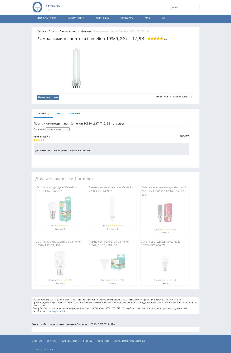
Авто (147, 18)
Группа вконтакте (70, 340)
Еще (163, 18)
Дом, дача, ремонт (46, 18)
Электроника (102, 18)
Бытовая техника (76, 18)
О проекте (37, 340)
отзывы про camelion (56, 311)
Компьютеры (127, 18)
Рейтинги (87, 340)
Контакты (51, 340)
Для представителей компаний (129, 340)
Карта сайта (103, 340)
